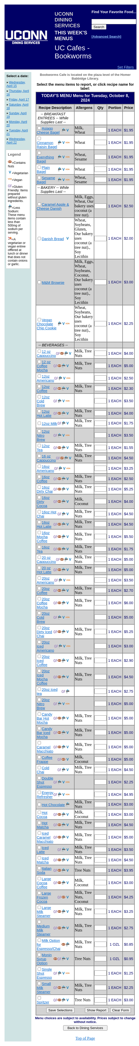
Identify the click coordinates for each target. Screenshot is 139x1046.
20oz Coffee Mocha (43, 603)
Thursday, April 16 (17, 92)
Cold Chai (43, 770)
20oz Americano (45, 580)
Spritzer (43, 1002)
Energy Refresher (45, 795)
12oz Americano (45, 378)
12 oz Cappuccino (46, 354)
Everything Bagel (45, 159)
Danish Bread (53, 239)
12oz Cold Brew (43, 401)
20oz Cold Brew (43, 617)
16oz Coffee (43, 479)
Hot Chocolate (53, 805)
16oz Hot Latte (44, 524)
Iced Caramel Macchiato (45, 837)
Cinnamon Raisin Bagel (47, 145)
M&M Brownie (53, 283)
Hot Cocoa (42, 815)
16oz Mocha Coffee (43, 537)
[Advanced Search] (106, 36)
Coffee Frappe (44, 760)
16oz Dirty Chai (45, 489)
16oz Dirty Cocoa (43, 502)
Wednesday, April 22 (16, 140)
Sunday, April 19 (16, 115)
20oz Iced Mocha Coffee (43, 677)
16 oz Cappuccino (46, 458)
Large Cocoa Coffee (44, 883)
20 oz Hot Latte (44, 570)
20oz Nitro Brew (43, 704)
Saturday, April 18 (17, 106)
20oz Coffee (43, 591)
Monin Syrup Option (44, 959)
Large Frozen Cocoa (44, 897)
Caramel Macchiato (45, 749)
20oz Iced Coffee (43, 661)
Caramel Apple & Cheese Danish (53, 206)
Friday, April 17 (19, 99)
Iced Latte (43, 850)
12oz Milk (49, 424)
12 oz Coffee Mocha (44, 366)
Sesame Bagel (46, 180)
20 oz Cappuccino (46, 560)
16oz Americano (45, 469)
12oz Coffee (43, 389)
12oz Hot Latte (44, 414)
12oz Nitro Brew (43, 435)
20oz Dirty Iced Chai (44, 632)
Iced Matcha (43, 860)
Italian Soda (44, 871)
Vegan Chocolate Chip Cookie (46, 324)
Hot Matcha (43, 825)
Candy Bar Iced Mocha (44, 733)
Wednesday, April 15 (16, 84)
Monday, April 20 (16, 123)
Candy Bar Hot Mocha (44, 718)
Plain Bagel (43, 170)
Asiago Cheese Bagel (48, 130)
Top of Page (85, 1038)
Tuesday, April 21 (17, 132)
